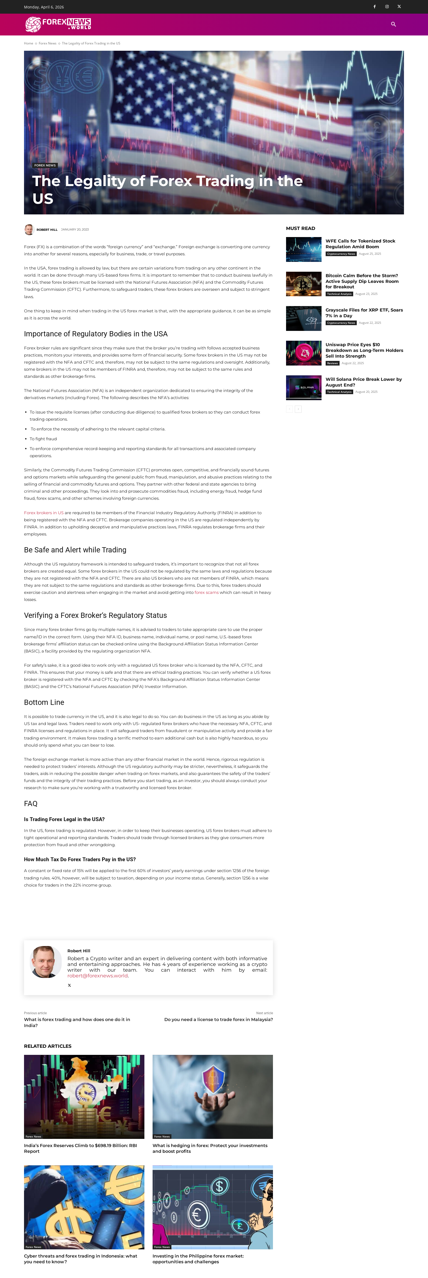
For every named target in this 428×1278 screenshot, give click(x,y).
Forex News (48, 43)
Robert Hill (47, 230)
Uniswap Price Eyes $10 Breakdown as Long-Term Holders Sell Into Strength (364, 350)
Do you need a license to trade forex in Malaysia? (218, 1019)
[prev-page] (289, 409)
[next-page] (298, 409)
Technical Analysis (339, 294)
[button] (393, 24)
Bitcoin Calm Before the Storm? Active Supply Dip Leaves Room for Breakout (362, 281)
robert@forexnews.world (97, 976)
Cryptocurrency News (341, 254)
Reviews (332, 363)
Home (28, 43)
